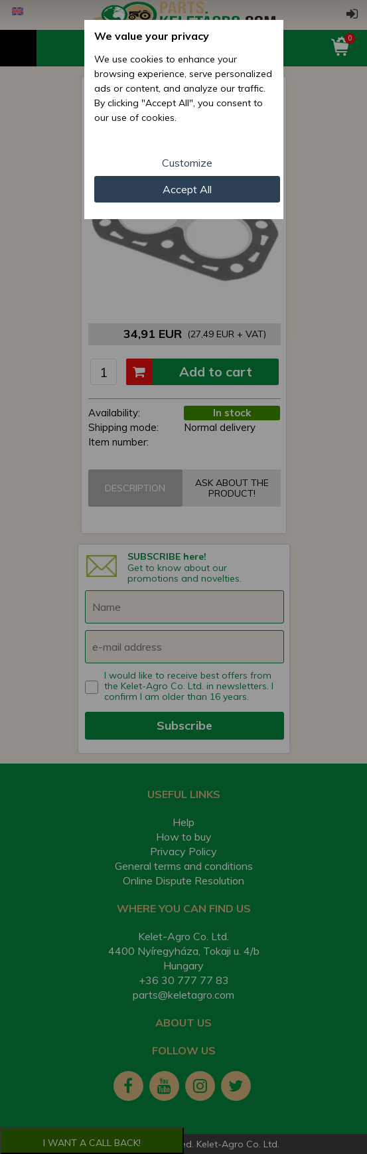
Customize (187, 162)
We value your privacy (151, 36)
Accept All (187, 189)
